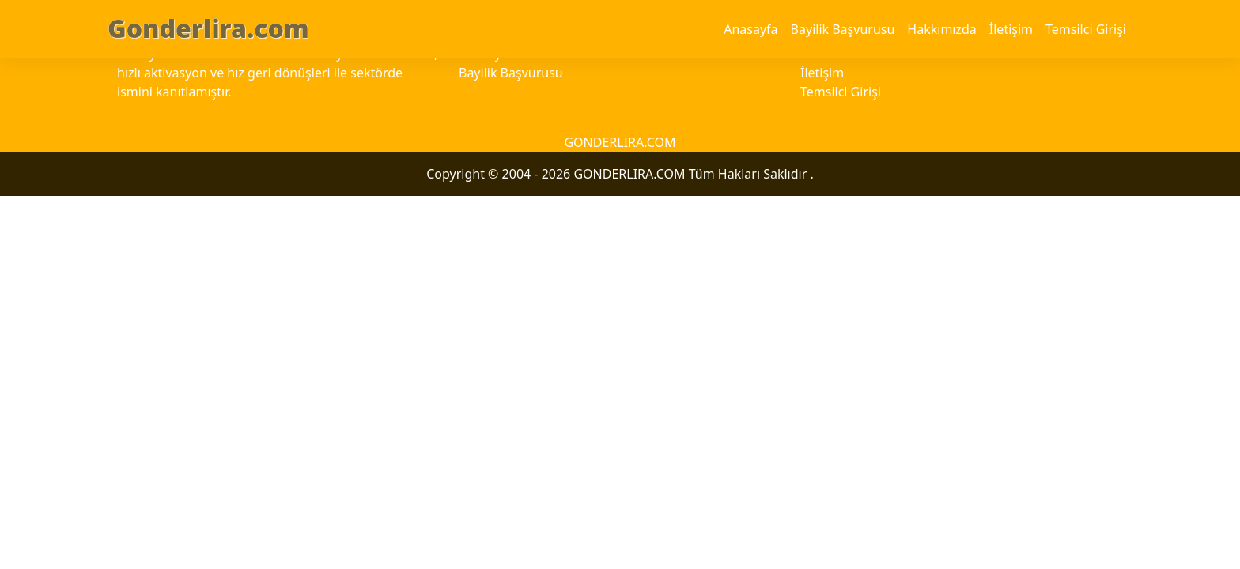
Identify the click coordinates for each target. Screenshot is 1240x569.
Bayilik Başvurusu (843, 29)
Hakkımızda (941, 29)
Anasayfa (750, 29)
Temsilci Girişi (1085, 29)
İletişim (1011, 29)
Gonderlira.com (208, 28)
